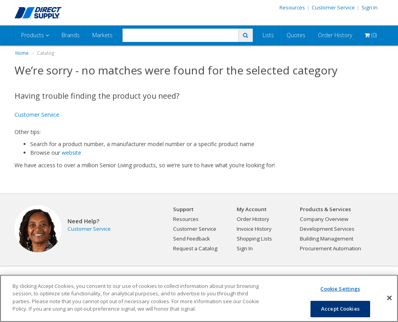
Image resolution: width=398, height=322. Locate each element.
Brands (71, 35)
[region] (199, 298)
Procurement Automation (330, 248)
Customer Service (333, 7)
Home (22, 53)
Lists (268, 35)
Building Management (326, 238)
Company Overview (324, 219)
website (71, 152)
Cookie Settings (340, 288)
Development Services (327, 228)
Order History (335, 35)
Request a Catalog (195, 248)
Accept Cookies (340, 308)
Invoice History (254, 228)
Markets (102, 35)
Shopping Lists (254, 238)
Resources (292, 7)
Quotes (296, 35)
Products (35, 35)
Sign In (369, 7)
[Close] (389, 298)
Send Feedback (191, 238)
